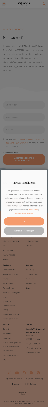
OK (24, 221)
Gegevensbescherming (24, 213)
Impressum (33, 210)
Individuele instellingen (24, 231)
